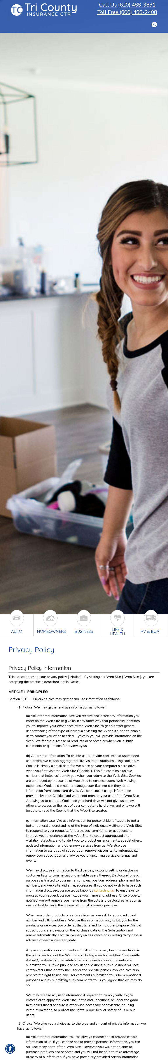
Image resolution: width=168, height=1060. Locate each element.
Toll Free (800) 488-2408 (127, 12)
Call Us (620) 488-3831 (127, 4)
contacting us (104, 890)
